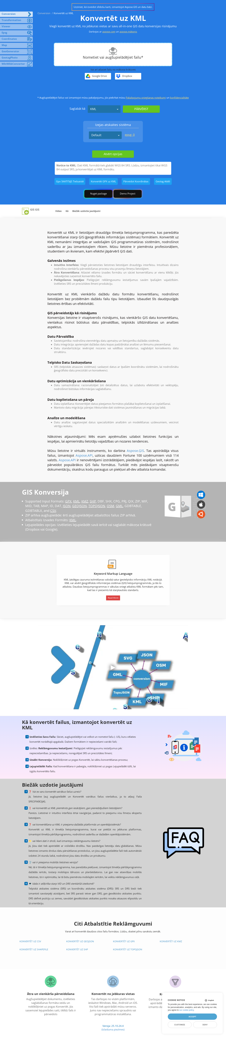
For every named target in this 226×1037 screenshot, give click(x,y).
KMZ (84, 501)
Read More (113, 597)
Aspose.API (84, 455)
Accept (192, 1017)
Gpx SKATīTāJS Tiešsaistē (70, 181)
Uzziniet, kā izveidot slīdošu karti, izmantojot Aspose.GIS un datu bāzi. (113, 7)
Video (58, 211)
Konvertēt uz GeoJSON (80, 941)
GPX (68, 501)
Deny (205, 1025)
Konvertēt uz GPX (124, 941)
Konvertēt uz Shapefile (34, 949)
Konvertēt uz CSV (30, 941)
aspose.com (108, 31)
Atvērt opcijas (113, 154)
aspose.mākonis (128, 31)
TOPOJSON (96, 506)
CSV (53, 510)
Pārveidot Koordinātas (135, 181)
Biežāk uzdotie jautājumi (86, 211)
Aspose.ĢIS (135, 450)
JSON (67, 506)
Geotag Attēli (163, 181)
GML (119, 506)
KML (93, 109)
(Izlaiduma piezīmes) (113, 1029)
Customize (179, 1025)
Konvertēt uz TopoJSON (127, 949)
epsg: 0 (130, 135)
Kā (67, 211)
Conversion (44, 13)
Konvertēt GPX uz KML (103, 181)
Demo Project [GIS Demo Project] (127, 193)
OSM (110, 506)
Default (96, 135)
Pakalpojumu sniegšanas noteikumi (146, 97)
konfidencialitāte (179, 97)
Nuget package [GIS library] (98, 193)
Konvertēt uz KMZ (171, 941)
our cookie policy (186, 1010)
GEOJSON (79, 506)
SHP (93, 501)
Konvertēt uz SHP (77, 949)
